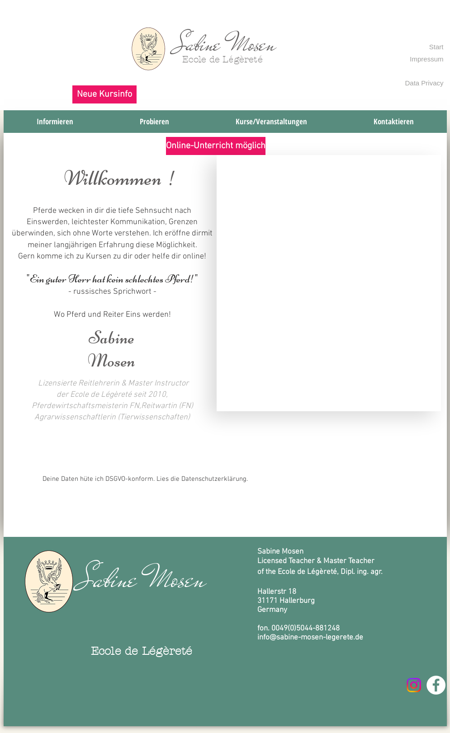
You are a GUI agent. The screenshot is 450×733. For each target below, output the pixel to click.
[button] (104, 94)
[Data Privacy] (422, 83)
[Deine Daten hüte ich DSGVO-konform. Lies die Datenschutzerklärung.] (145, 479)
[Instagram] (413, 685)
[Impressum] (422, 59)
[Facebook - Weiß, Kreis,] (435, 685)
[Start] (435, 47)
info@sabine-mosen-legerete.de (310, 637)
